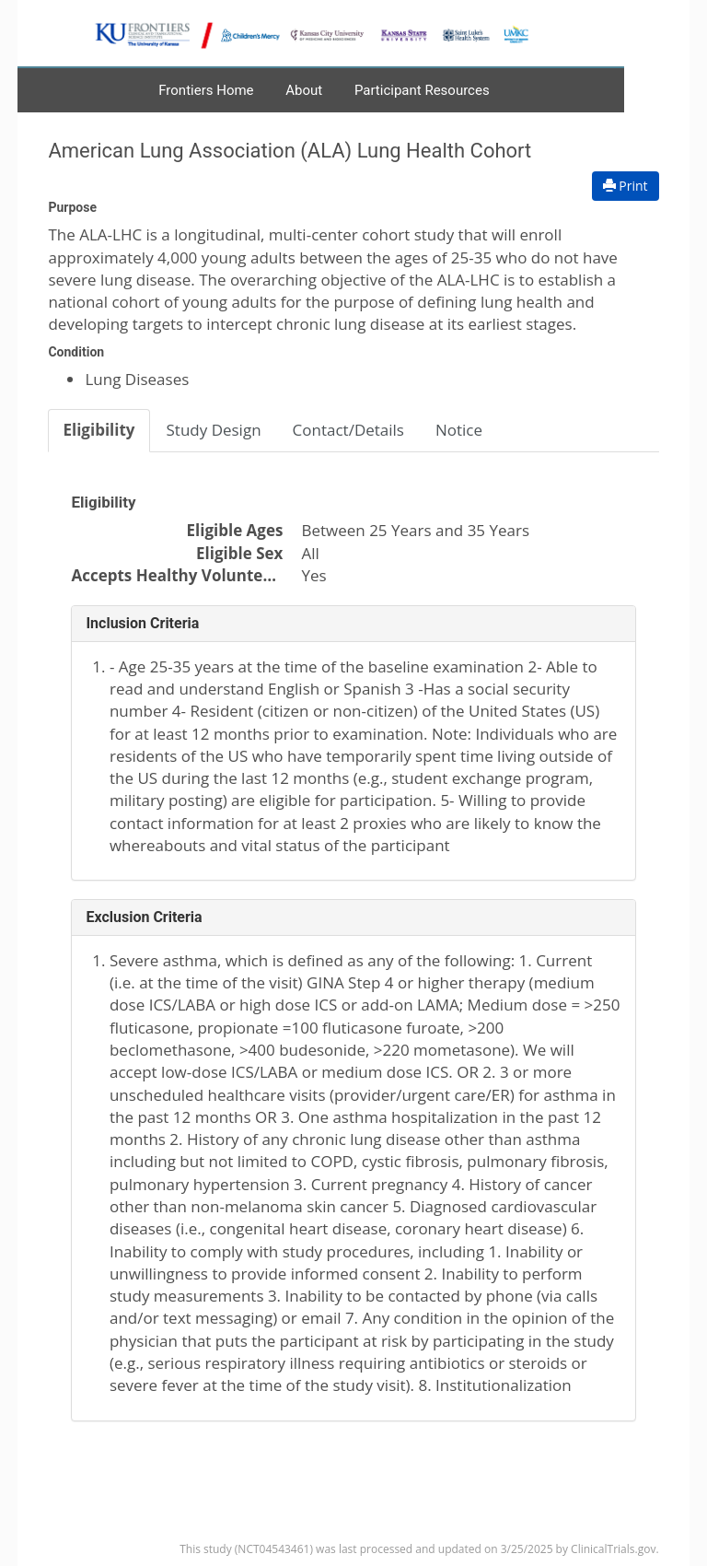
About (303, 90)
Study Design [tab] (214, 429)
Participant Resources (422, 90)
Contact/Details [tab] (348, 429)
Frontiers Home (205, 90)
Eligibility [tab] (98, 429)
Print (625, 185)
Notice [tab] (458, 429)
